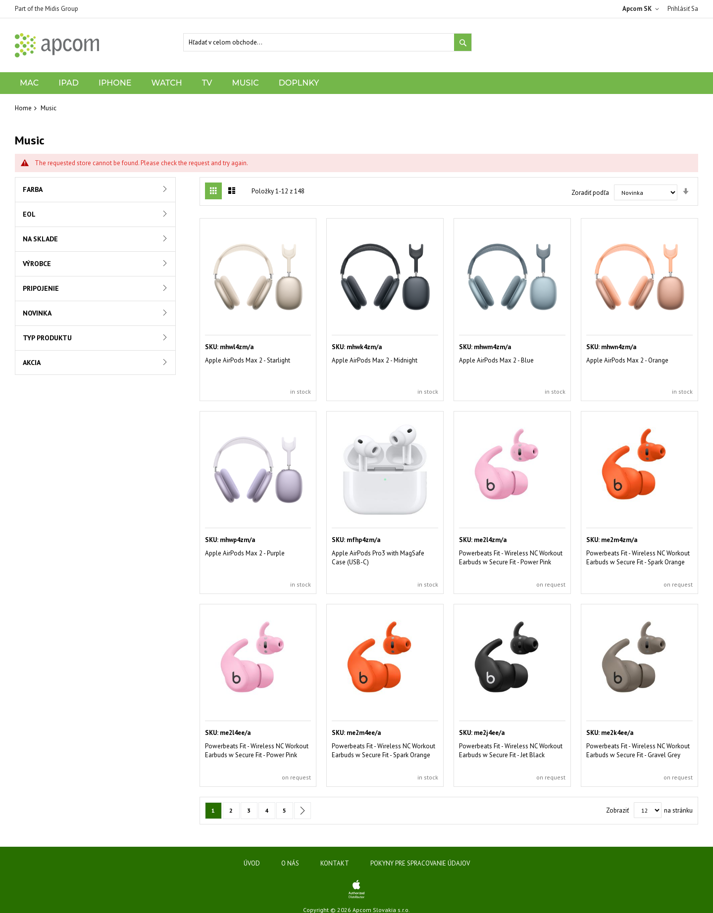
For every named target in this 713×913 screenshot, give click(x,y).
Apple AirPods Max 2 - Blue (496, 360)
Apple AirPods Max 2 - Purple (245, 553)
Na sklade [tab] (40, 238)
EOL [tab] (29, 214)
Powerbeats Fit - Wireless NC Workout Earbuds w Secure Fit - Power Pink (510, 557)
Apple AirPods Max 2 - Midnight (374, 360)
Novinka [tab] (37, 313)
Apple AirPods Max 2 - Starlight (247, 360)
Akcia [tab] (32, 362)
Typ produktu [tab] (47, 337)
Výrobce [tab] (37, 263)
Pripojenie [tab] (41, 288)
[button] (642, 8)
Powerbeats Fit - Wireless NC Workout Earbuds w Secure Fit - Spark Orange (638, 557)
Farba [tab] (33, 189)
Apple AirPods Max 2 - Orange (627, 360)
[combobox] (327, 42)
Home (23, 108)
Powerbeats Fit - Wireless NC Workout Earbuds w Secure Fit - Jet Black (510, 750)
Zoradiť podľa (590, 192)
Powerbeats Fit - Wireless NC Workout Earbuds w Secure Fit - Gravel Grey (638, 750)
